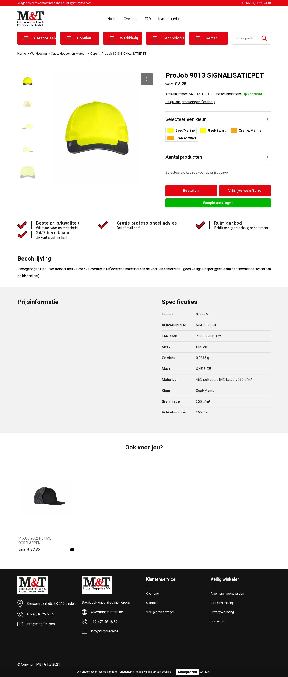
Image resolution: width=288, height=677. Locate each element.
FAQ (148, 19)
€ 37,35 (29, 549)
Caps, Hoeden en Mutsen (68, 54)
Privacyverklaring (222, 612)
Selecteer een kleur (185, 119)
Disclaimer (218, 621)
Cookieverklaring (222, 603)
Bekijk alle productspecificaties (190, 102)
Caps (94, 54)
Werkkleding (38, 54)
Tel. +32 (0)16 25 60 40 (255, 3)
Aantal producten (183, 157)
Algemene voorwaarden (227, 594)
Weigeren (205, 671)
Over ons (130, 19)
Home (112, 19)
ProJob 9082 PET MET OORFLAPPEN (35, 540)
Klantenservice (169, 19)
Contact (152, 603)
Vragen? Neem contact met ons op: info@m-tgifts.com (54, 3)
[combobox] (245, 38)
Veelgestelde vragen (160, 612)
